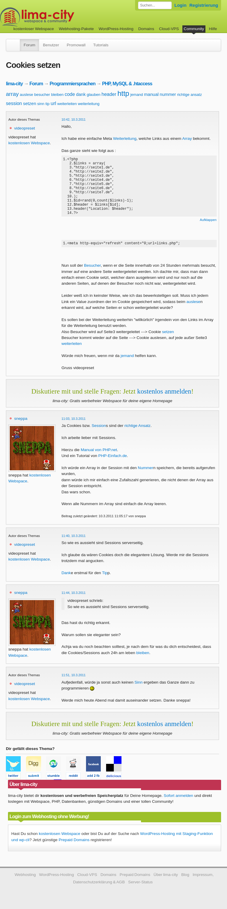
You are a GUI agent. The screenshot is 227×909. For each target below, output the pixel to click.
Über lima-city (166, 876)
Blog (185, 876)
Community (194, 29)
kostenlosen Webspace (29, 143)
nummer (168, 94)
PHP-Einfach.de (112, 458)
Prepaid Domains (74, 842)
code (70, 94)
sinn (40, 103)
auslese (26, 94)
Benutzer (51, 45)
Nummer (145, 470)
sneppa (20, 420)
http (123, 93)
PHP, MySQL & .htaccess (127, 83)
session (14, 103)
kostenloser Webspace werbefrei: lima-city (59, 17)
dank (81, 94)
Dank (66, 575)
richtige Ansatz (137, 427)
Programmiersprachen (72, 83)
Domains (146, 29)
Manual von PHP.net (99, 452)
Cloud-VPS (169, 29)
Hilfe (213, 29)
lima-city (14, 83)
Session (99, 427)
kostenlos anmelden (164, 393)
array (12, 94)
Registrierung (203, 5)
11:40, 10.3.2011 (73, 538)
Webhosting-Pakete (76, 29)
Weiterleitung (124, 138)
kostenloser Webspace (33, 29)
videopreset (24, 128)
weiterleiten (67, 103)
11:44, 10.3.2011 (73, 595)
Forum (29, 45)
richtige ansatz (189, 94)
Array (187, 138)
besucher (42, 94)
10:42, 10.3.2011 (73, 119)
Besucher (92, 267)
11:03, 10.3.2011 (73, 420)
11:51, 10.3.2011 (73, 677)
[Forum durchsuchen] (155, 5)
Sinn (138, 684)
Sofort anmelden (178, 797)
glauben (93, 94)
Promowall (76, 45)
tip (48, 103)
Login (180, 5)
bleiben (57, 94)
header (109, 94)
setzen (29, 103)
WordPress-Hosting (116, 29)
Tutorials (100, 45)
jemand (136, 94)
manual (151, 94)
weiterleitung (88, 103)
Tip (104, 575)
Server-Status (140, 884)
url (53, 103)
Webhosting (25, 876)
